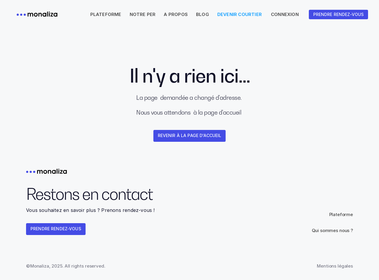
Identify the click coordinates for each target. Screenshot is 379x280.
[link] (338, 14)
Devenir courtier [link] (239, 14)
